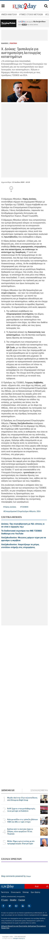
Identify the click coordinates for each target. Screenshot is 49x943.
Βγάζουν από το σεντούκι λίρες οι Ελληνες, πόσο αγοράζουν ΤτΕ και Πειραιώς (20, 831)
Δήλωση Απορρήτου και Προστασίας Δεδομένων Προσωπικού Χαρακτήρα (23, 927)
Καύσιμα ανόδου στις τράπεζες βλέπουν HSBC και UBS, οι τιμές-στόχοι (22, 820)
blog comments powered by (16, 876)
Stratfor (13, 900)
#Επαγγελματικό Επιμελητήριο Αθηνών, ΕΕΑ (21, 511)
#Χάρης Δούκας (9, 507)
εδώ (24, 24)
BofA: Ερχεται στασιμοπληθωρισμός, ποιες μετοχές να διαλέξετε (21, 810)
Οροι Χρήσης (35, 892)
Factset (21, 900)
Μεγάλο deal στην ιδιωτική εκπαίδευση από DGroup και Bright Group (22, 799)
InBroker (45, 915)
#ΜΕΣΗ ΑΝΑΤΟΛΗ (9, 14)
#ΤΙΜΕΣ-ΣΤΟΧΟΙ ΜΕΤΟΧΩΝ (31, 14)
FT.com (4, 900)
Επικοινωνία (15, 892)
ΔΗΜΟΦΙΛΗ (7, 790)
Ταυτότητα (5, 892)
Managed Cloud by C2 (19, 938)
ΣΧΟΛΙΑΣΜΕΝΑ (39, 790)
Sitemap (26, 892)
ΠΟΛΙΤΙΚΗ (13, 43)
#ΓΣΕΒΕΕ (24, 507)
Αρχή (37, 886)
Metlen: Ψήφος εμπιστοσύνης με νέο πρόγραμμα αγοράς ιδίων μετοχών (20, 842)
